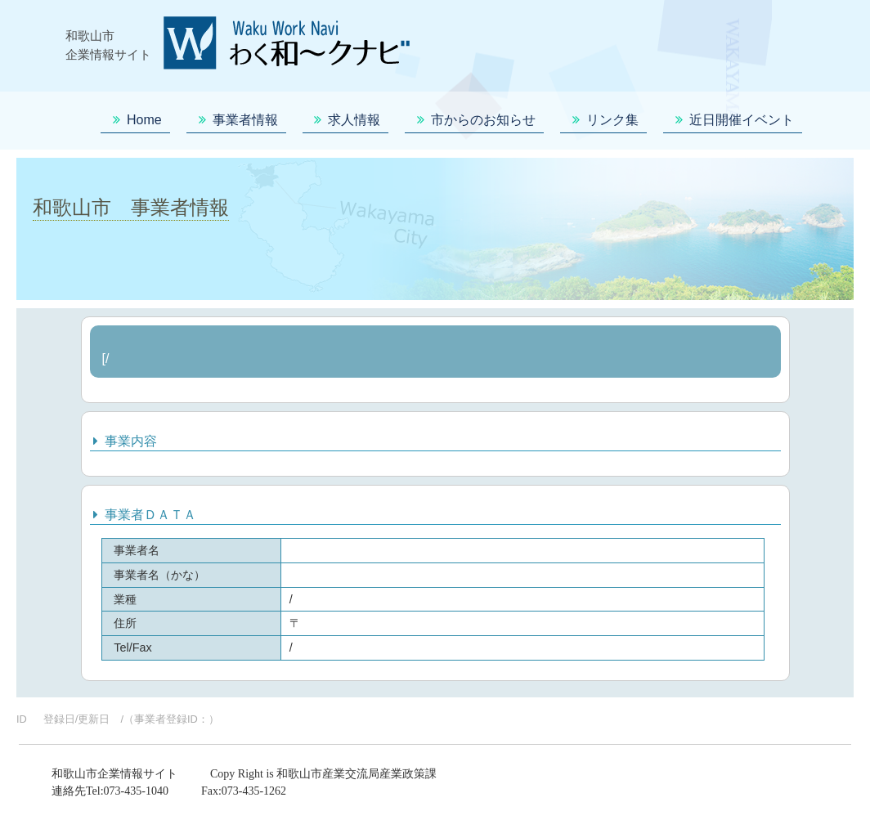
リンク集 (603, 120)
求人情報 (346, 120)
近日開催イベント (732, 120)
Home (135, 120)
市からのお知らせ (474, 120)
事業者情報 (236, 120)
